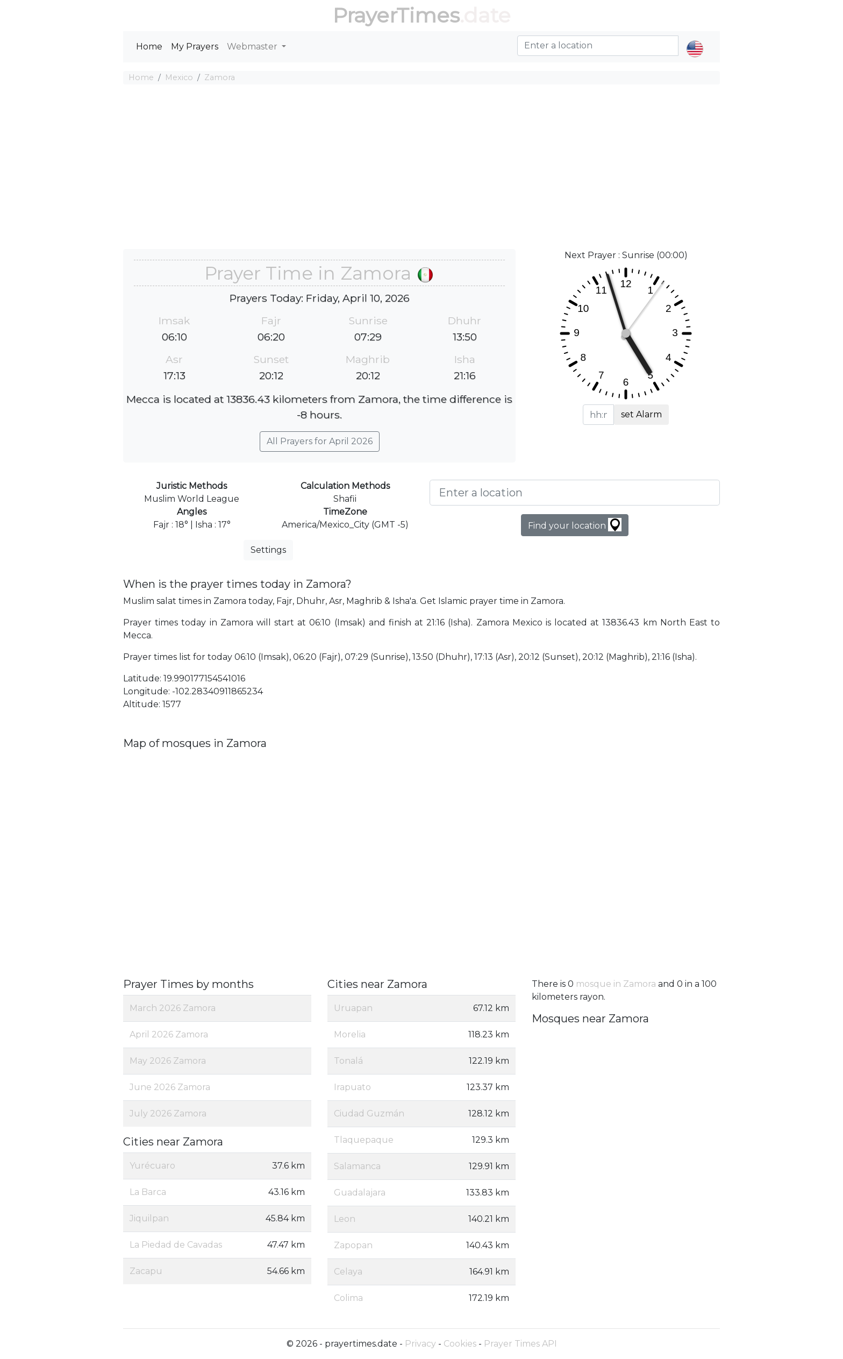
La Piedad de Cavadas (176, 1245)
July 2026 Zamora (168, 1113)
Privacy (420, 1344)
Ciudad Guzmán (369, 1113)
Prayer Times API (520, 1344)
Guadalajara (359, 1192)
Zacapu (146, 1271)
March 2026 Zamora (173, 1008)
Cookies (460, 1344)
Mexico (179, 77)
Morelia (350, 1034)
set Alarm (641, 414)
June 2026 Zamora (170, 1087)
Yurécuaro (152, 1166)
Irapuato (352, 1087)
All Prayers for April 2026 (320, 441)
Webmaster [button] (253, 46)
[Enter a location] (575, 493)
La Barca (148, 1192)
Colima (348, 1298)
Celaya (348, 1271)
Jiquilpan (149, 1218)
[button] (694, 39)
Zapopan (353, 1245)
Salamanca (357, 1166)
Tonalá (348, 1061)
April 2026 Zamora (169, 1034)
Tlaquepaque (364, 1140)
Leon (344, 1219)
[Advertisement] (421, 168)
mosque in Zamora (616, 984)
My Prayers (194, 46)
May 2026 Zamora (168, 1061)
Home (149, 46)
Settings (268, 550)
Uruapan (353, 1008)
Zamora (219, 77)
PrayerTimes (396, 15)
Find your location (574, 524)
